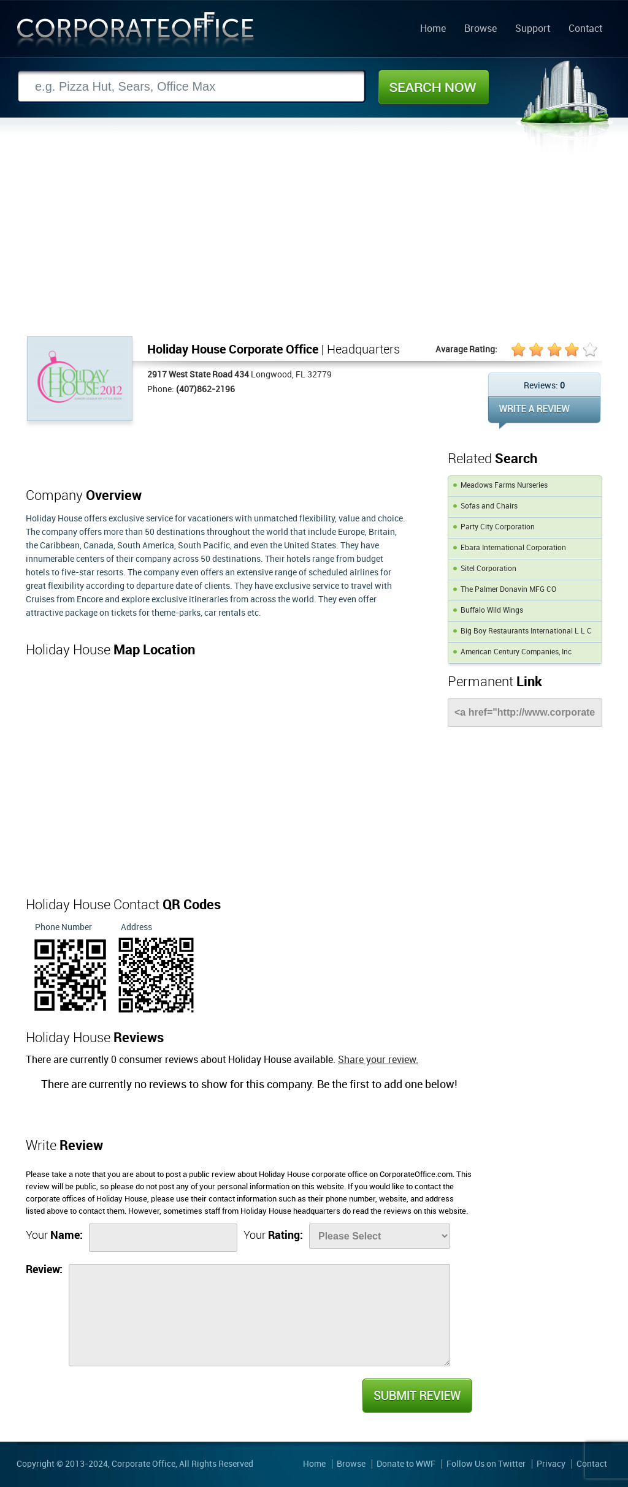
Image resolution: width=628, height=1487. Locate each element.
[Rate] (379, 1236)
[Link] (525, 712)
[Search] (191, 87)
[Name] (163, 1238)
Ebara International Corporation (513, 548)
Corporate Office (136, 32)
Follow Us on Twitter (486, 1464)
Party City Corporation (498, 527)
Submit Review (416, 1396)
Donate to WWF (406, 1464)
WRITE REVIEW (544, 412)
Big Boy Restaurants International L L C (526, 631)
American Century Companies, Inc (516, 652)
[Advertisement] (314, 244)
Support (532, 29)
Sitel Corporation (488, 569)
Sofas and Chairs (489, 506)
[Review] (259, 1315)
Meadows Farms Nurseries (504, 486)
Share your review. (378, 1060)
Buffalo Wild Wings (492, 611)
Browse (480, 29)
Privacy (551, 1464)
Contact (585, 29)
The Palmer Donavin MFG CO (508, 590)
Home (433, 29)
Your (54, 1235)
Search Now (433, 87)
